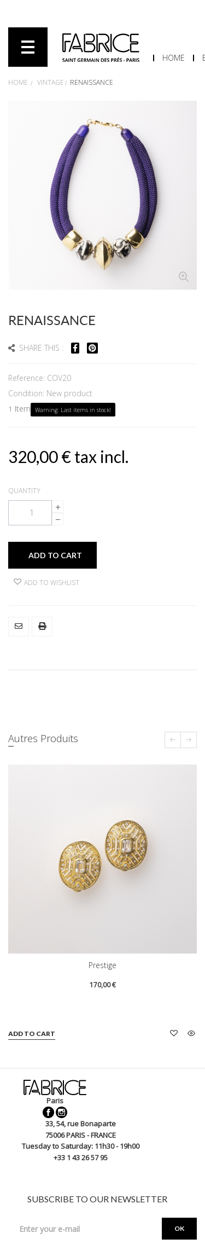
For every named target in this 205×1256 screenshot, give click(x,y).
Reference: (27, 378)
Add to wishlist (46, 582)
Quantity (24, 490)
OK (179, 1228)
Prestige (102, 965)
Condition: (27, 393)
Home (173, 58)
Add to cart (31, 1033)
